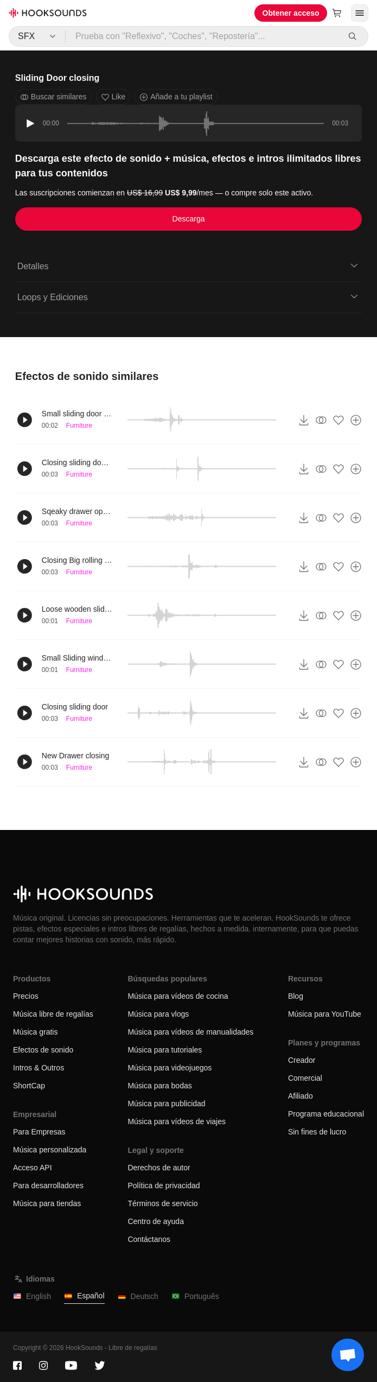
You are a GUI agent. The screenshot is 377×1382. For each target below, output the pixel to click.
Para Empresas (39, 1131)
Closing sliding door (75, 706)
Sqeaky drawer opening (77, 511)
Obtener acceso (291, 13)
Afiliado (300, 1096)
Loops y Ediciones (188, 296)
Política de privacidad (163, 1185)
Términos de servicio (162, 1203)
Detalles (188, 265)
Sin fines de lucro (317, 1131)
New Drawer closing (75, 755)
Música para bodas (159, 1085)
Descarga (188, 218)
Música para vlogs (158, 1014)
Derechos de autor (158, 1167)
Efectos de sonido (43, 1049)
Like (113, 97)
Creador (302, 1060)
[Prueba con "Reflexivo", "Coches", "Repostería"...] (203, 36)
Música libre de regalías (53, 1014)
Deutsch (138, 1296)
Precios (26, 996)
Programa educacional (326, 1114)
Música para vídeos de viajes (176, 1121)
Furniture (79, 425)
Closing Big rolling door (77, 560)
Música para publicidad (166, 1103)
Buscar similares (53, 97)
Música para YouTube (324, 1014)
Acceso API (32, 1167)
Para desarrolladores (48, 1185)
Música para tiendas (47, 1203)
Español (84, 1296)
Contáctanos (148, 1239)
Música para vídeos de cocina (177, 996)
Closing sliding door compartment (77, 462)
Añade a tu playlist (175, 97)
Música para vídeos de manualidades (190, 1032)
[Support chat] (347, 1355)
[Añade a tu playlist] (356, 420)
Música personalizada (49, 1149)
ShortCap (29, 1085)
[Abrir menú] (359, 13)
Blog (295, 996)
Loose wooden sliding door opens (77, 609)
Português (195, 1296)
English (32, 1296)
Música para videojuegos (169, 1067)
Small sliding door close (77, 413)
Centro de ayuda (155, 1221)
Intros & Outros (38, 1067)
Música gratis (35, 1032)
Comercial (305, 1078)
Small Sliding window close (77, 658)
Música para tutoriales (164, 1049)
